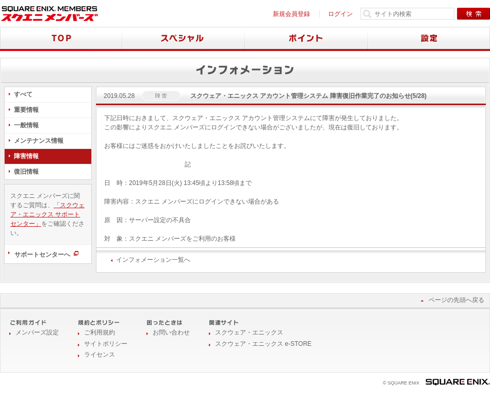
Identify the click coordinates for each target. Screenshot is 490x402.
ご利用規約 (99, 332)
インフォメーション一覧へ (153, 259)
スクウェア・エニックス (249, 332)
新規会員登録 (291, 14)
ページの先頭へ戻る (456, 300)
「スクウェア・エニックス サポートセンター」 (47, 214)
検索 (473, 14)
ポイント (306, 39)
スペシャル (183, 39)
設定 (429, 39)
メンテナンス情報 (38, 140)
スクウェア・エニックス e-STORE (263, 343)
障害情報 (26, 156)
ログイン (340, 14)
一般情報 (26, 125)
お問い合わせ (171, 332)
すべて (23, 94)
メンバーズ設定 (37, 332)
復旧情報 (26, 171)
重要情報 (26, 109)
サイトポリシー (105, 343)
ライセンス (99, 354)
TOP (61, 39)
